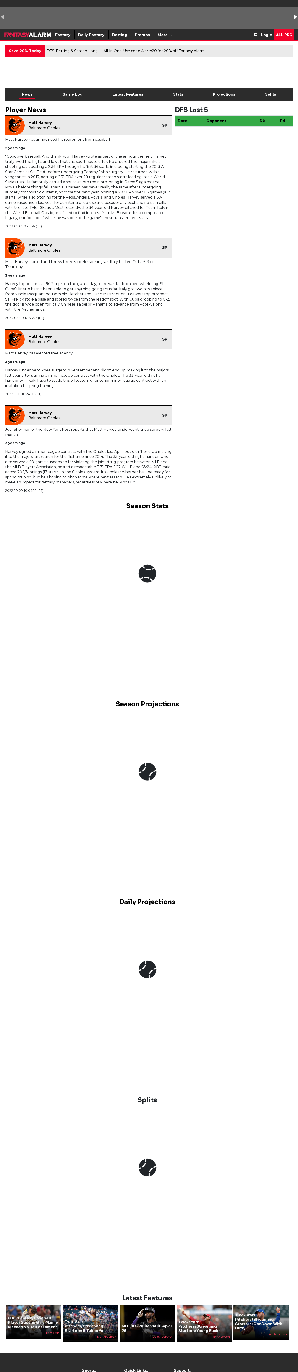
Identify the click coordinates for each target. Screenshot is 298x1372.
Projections (224, 94)
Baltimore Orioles (44, 128)
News (27, 94)
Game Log (72, 94)
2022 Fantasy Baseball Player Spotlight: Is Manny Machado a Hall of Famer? (33, 1322)
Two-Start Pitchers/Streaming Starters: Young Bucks (199, 1326)
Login (266, 35)
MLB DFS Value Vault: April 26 (147, 1328)
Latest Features (127, 94)
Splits (270, 94)
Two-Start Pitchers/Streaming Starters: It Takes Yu (84, 1326)
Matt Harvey (40, 123)
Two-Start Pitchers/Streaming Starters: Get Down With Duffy (258, 1322)
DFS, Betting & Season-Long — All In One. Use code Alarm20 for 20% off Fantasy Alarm (126, 51)
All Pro (284, 35)
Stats (178, 94)
